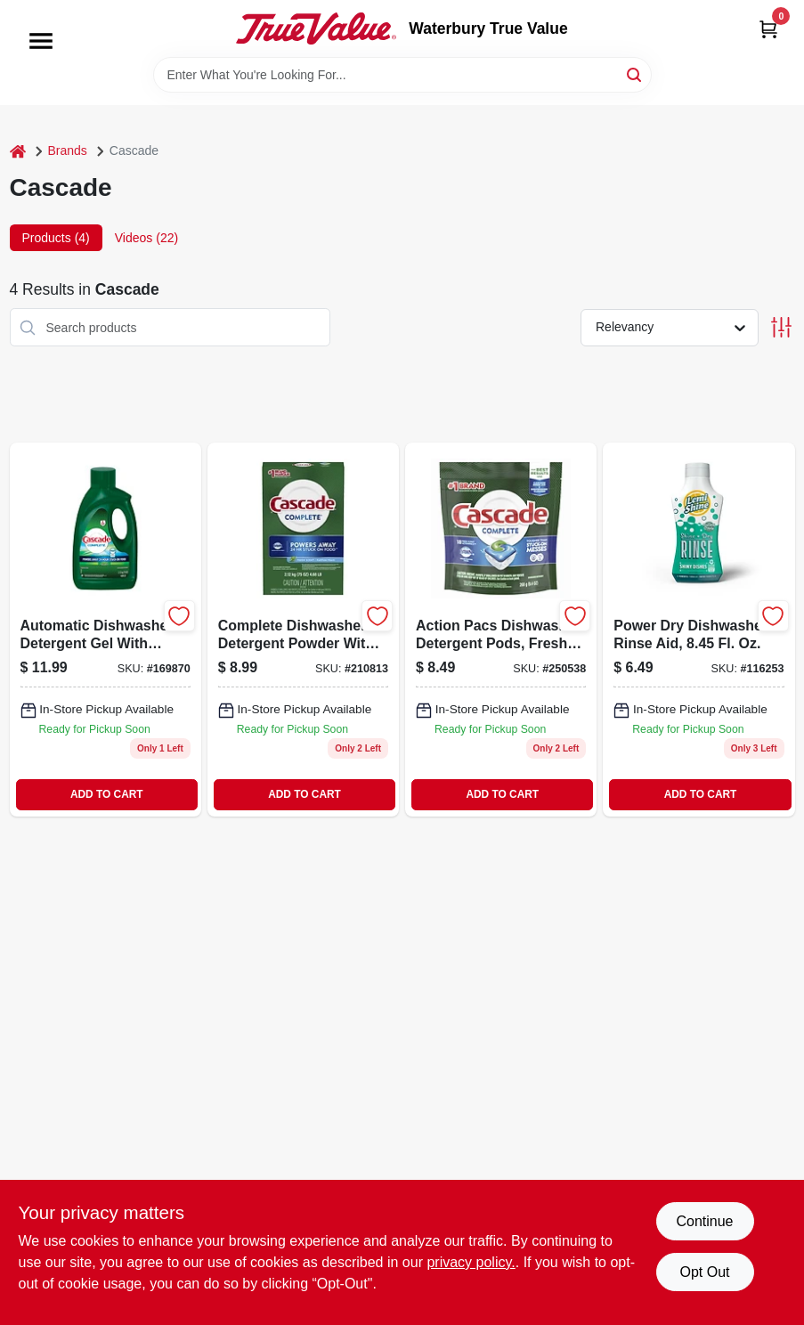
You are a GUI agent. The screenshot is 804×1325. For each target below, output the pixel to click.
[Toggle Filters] (781, 327)
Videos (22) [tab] (146, 238)
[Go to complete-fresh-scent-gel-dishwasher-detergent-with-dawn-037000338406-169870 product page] (105, 629)
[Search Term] (402, 75)
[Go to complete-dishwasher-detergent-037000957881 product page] (303, 629)
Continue (704, 1221)
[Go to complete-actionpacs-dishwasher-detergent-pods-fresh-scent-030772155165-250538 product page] (501, 629)
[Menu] (41, 41)
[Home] (18, 151)
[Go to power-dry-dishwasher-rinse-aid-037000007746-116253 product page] (698, 629)
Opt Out (704, 1272)
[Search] (635, 73)
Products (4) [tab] (56, 238)
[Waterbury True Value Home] (316, 28)
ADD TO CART (106, 794)
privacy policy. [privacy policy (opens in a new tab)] (470, 1262)
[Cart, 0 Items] (768, 29)
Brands (67, 150)
